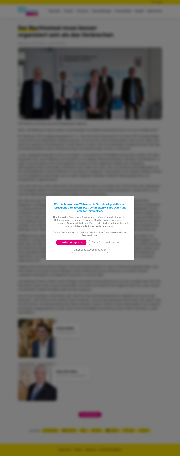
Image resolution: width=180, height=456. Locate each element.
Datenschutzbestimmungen (90, 249)
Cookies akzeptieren (71, 242)
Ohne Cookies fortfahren (106, 242)
